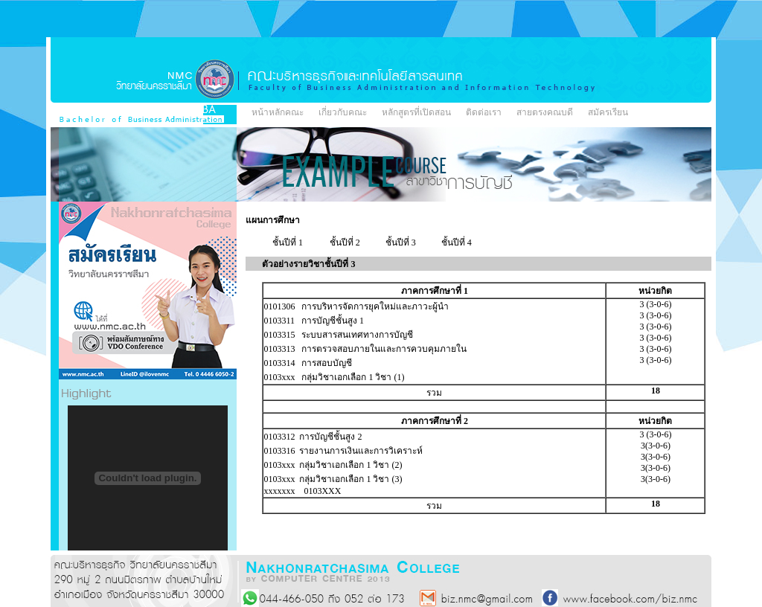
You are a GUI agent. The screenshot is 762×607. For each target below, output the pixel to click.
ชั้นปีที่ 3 (400, 242)
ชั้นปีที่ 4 (456, 242)
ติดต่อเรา (484, 112)
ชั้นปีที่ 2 (345, 242)
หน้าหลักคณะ (278, 112)
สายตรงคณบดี (544, 112)
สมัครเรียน (608, 112)
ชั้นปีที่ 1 (287, 242)
